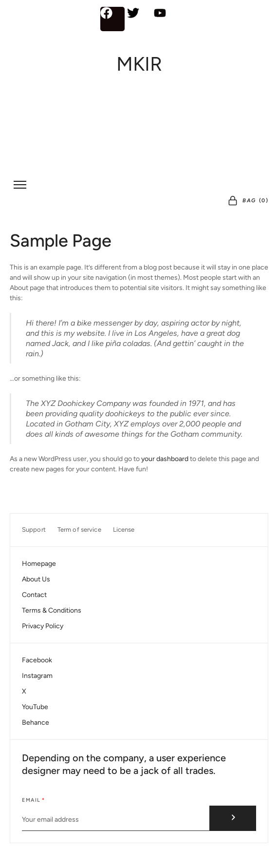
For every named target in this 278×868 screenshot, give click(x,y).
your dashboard (164, 459)
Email (31, 800)
